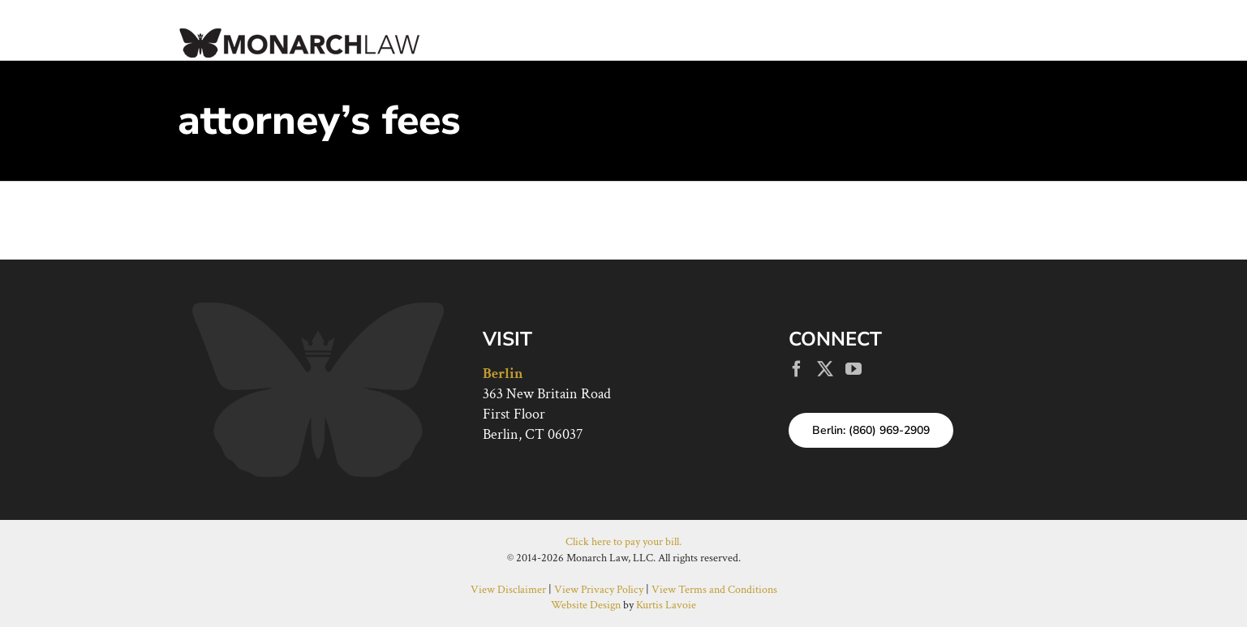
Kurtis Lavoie (666, 605)
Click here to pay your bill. (623, 542)
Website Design (586, 605)
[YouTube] (853, 369)
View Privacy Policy (598, 589)
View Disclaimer (508, 589)
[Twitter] (825, 369)
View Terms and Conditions (714, 589)
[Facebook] (797, 369)
